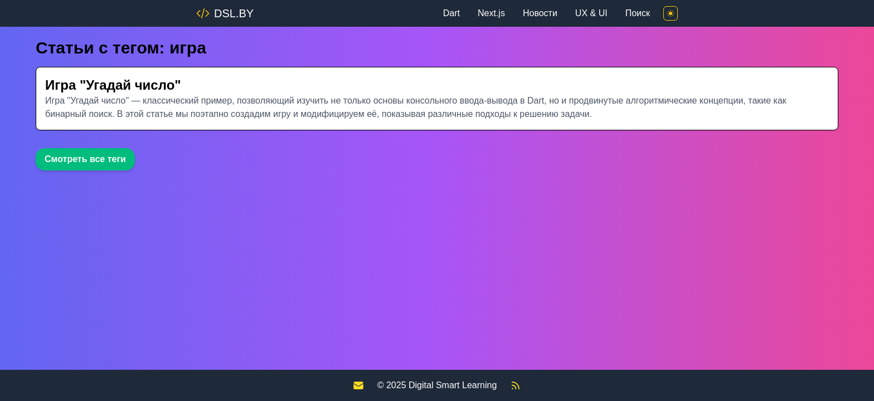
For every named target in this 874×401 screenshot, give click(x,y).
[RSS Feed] (515, 385)
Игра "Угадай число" (113, 84)
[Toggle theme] (670, 13)
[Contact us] (358, 385)
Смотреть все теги (85, 159)
